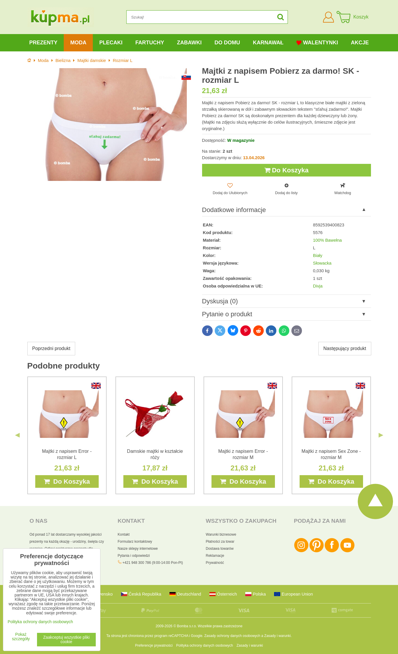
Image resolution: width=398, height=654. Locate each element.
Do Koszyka (286, 170)
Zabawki (189, 43)
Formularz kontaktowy (135, 541)
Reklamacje (215, 556)
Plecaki (110, 43)
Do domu (227, 43)
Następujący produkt (344, 348)
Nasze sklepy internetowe (138, 549)
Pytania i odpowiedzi (134, 556)
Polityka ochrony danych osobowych (204, 645)
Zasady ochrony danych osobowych (232, 636)
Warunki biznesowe (221, 534)
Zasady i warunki (277, 636)
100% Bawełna (327, 240)
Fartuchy (149, 43)
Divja (318, 286)
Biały (318, 255)
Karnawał (268, 43)
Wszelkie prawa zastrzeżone (220, 626)
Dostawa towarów (220, 549)
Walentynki (317, 42)
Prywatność (215, 563)
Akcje (360, 43)
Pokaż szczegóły (21, 636)
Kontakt (124, 534)
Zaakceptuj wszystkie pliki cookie (66, 639)
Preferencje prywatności (154, 645)
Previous (17, 435)
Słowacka (322, 263)
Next (381, 435)
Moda (78, 43)
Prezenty (43, 43)
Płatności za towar (220, 541)
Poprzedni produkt (51, 348)
